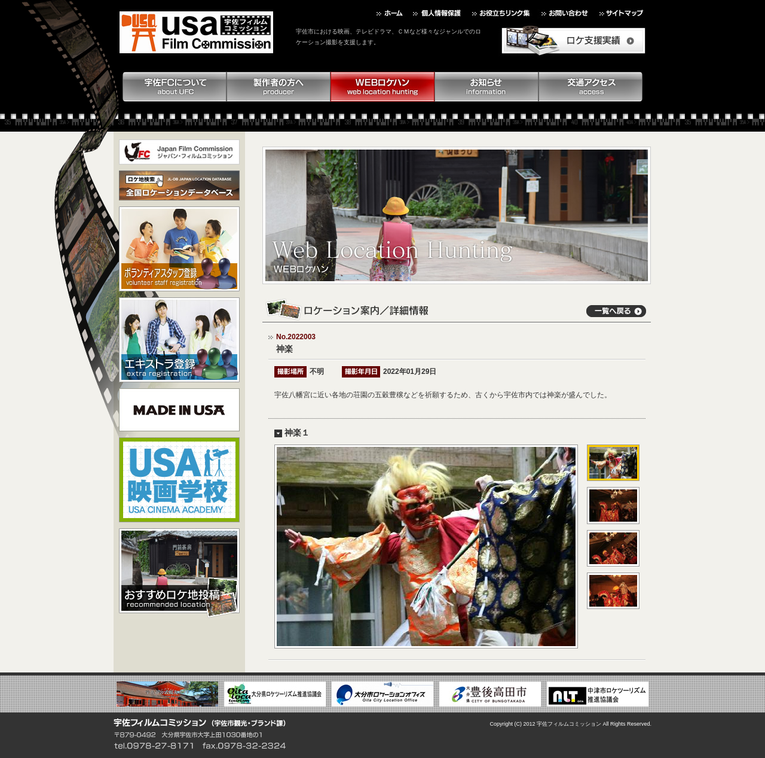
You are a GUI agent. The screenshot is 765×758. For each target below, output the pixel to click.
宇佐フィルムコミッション (569, 724)
